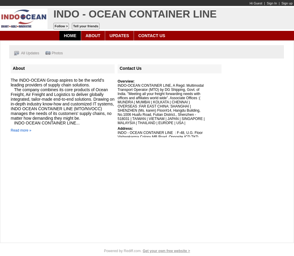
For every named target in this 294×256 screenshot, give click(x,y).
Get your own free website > (166, 251)
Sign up (287, 3)
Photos (54, 53)
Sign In (272, 3)
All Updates (26, 53)
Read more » (21, 130)
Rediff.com (132, 251)
